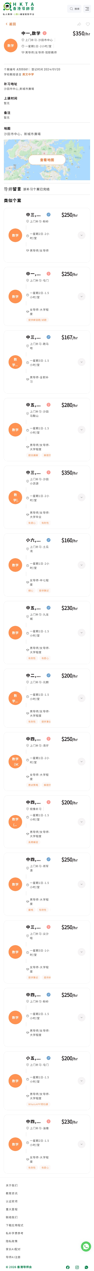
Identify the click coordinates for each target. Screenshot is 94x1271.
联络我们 (12, 1217)
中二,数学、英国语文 (35, 675)
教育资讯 (12, 1193)
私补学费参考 (15, 1233)
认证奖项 (12, 1201)
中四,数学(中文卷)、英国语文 (35, 802)
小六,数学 (35, 540)
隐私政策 (12, 1241)
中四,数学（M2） (35, 739)
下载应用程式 (15, 1225)
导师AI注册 (13, 1257)
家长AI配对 (13, 1249)
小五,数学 (35, 1058)
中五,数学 (35, 405)
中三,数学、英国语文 (35, 337)
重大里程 (12, 1209)
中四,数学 (35, 859)
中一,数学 (31, 33)
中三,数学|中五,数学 (35, 472)
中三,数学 (35, 214)
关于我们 (12, 1185)
